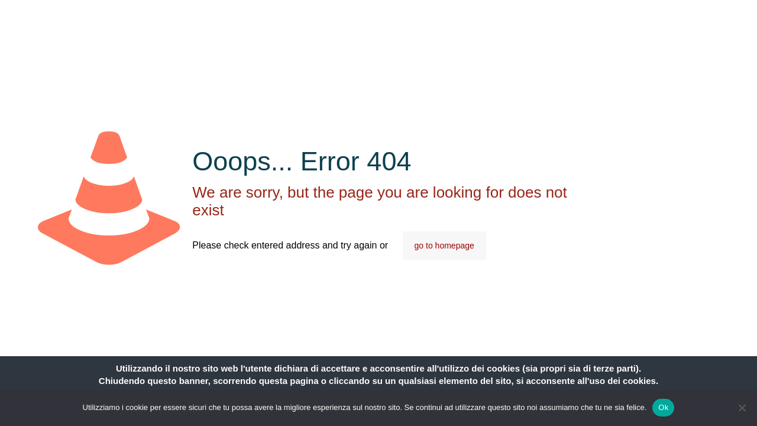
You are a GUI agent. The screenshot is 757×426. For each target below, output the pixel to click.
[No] (742, 408)
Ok (663, 407)
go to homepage (444, 245)
